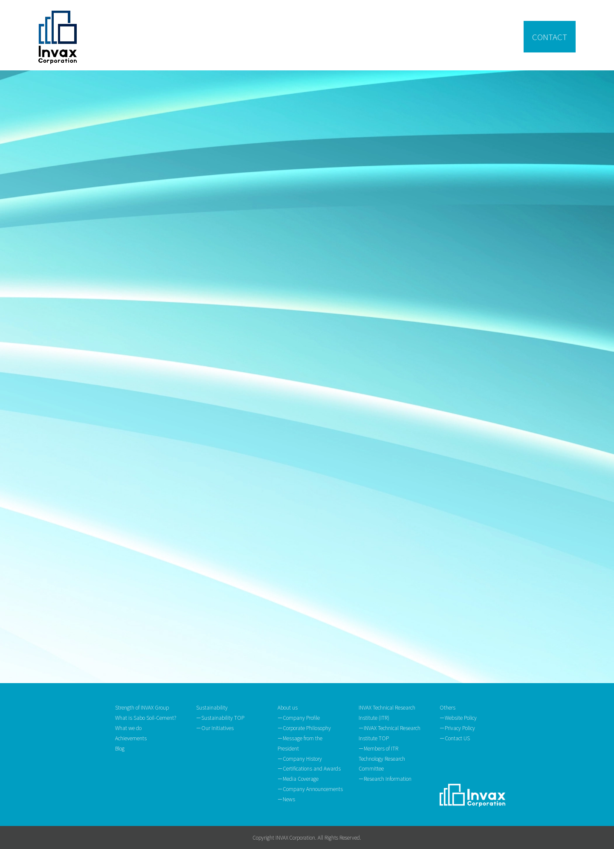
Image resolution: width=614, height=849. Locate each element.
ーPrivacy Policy (457, 727)
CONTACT (549, 36)
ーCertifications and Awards (309, 768)
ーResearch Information (385, 778)
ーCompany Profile (299, 717)
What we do (128, 727)
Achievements (131, 738)
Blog (120, 748)
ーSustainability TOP (220, 717)
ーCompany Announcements (310, 788)
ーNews (286, 799)
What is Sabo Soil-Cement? (145, 717)
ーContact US (455, 738)
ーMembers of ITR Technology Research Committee (382, 758)
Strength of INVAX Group (142, 707)
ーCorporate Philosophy (304, 727)
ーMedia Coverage (298, 778)
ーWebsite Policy (458, 717)
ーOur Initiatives (215, 727)
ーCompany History (300, 758)
